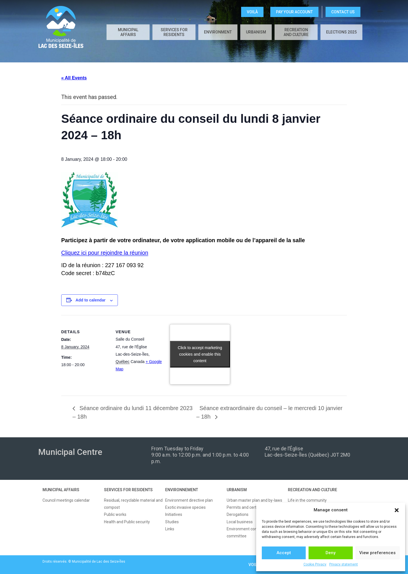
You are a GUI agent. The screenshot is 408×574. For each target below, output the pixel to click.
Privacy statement (343, 564)
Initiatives (173, 514)
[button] (397, 510)
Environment (218, 32)
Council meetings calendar (66, 500)
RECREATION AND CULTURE (312, 490)
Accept (284, 552)
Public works (115, 514)
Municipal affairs (128, 32)
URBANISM (237, 490)
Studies (172, 522)
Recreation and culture (296, 32)
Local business (240, 522)
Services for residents (174, 32)
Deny (330, 552)
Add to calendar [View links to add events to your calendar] (91, 300)
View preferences (377, 552)
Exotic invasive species (185, 507)
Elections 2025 (341, 32)
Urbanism (256, 32)
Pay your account (294, 12)
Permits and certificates (248, 507)
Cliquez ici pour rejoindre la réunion (104, 253)
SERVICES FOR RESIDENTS (128, 490)
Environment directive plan (189, 500)
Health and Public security (127, 522)
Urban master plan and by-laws (254, 500)
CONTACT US (343, 12)
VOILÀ (252, 12)
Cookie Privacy (314, 564)
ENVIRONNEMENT (181, 490)
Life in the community (307, 500)
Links (169, 529)
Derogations (237, 514)
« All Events (74, 77)
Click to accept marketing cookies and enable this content (200, 354)
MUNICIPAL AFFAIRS (60, 490)
